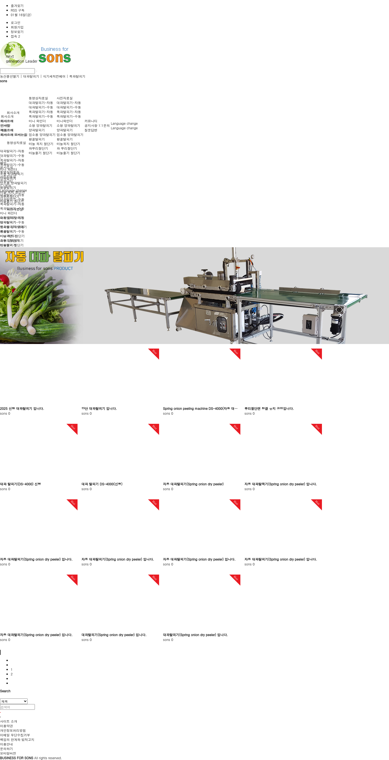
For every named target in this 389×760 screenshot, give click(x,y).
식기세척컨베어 (54, 76)
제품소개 (7, 130)
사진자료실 (65, 98)
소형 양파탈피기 (40, 125)
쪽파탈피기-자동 (12, 160)
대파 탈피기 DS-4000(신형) (102, 484)
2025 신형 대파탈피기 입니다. (22, 408)
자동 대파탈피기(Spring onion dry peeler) (193, 484)
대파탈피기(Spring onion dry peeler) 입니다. (114, 634)
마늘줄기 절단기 (40, 152)
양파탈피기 (37, 130)
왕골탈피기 (37, 139)
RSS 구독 (17, 10)
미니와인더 (65, 121)
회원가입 (17, 27)
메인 (3, 162)
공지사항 (91, 125)
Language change (124, 123)
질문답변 (91, 130)
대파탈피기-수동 (12, 155)
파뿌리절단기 (38, 148)
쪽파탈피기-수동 (12, 164)
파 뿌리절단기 (67, 148)
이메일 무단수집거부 (15, 735)
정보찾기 (17, 31)
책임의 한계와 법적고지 (17, 739)
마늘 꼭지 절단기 (41, 143)
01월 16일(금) (21, 14)
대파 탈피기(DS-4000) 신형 (20, 484)
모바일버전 (8, 753)
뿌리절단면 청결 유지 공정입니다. (269, 408)
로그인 (15, 22)
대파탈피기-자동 (12, 151)
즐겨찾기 (17, 5)
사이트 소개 (8, 721)
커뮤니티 (91, 121)
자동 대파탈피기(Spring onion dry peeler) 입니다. (36, 559)
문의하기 (6, 748)
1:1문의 (104, 125)
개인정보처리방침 (13, 730)
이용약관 (6, 725)
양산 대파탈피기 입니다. (99, 408)
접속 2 (15, 36)
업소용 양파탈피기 (13, 183)
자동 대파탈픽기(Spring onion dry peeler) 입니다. (280, 484)
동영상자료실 (16, 142)
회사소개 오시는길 (14, 134)
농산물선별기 (9, 76)
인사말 (5, 125)
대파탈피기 (31, 76)
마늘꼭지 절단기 (68, 143)
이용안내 (6, 744)
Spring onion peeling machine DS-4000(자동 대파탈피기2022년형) (202, 408)
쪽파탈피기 (77, 76)
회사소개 (13, 112)
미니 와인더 (37, 121)
